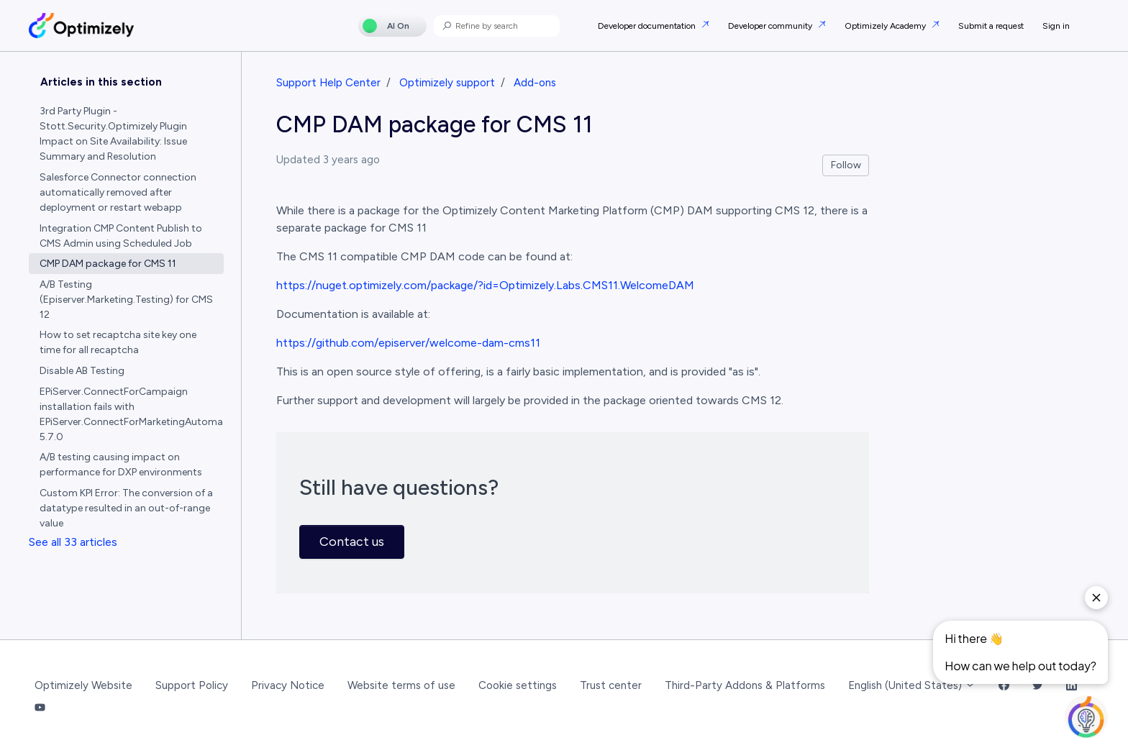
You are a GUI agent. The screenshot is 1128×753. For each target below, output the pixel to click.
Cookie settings (517, 685)
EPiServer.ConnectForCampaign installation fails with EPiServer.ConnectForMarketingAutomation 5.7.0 (132, 414)
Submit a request (991, 26)
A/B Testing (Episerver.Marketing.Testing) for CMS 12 (126, 299)
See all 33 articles (73, 542)
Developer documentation (648, 26)
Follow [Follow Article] (846, 165)
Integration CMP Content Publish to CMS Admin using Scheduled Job (121, 236)
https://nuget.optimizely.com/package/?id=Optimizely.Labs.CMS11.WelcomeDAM (485, 285)
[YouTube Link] (40, 708)
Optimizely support (447, 82)
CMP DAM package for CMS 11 (108, 263)
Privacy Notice (287, 685)
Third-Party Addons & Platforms (745, 685)
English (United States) (911, 685)
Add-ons (535, 82)
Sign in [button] (1056, 26)
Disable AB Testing (82, 371)
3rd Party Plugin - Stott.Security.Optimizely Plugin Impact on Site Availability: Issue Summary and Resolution (113, 134)
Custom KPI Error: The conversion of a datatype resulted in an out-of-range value (126, 508)
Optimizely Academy (886, 26)
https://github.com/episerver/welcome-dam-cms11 (408, 343)
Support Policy (191, 685)
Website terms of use (401, 685)
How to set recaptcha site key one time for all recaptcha (118, 342)
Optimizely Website (83, 685)
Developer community (771, 26)
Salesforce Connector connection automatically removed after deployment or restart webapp (118, 192)
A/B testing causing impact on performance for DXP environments (121, 464)
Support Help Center (328, 82)
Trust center (611, 685)
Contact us (351, 541)
